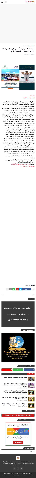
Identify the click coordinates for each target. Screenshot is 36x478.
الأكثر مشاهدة (30, 374)
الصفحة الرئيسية (31, 46)
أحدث (32, 295)
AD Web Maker (7, 473)
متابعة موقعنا (18, 442)
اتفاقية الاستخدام (15, 475)
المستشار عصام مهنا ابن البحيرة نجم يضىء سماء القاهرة (15, 377)
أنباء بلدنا (19, 473)
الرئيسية (31, 475)
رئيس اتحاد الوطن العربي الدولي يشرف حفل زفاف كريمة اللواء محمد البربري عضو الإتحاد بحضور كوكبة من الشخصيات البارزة (14, 404)
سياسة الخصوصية (24, 475)
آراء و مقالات (24, 46)
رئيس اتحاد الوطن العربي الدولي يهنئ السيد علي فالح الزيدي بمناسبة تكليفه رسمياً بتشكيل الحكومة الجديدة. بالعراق (15, 391)
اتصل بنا (4, 475)
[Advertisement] (18, 24)
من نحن (9, 475)
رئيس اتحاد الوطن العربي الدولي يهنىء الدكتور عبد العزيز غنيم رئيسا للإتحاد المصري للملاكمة (14, 398)
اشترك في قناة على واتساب (18, 415)
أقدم (3, 295)
